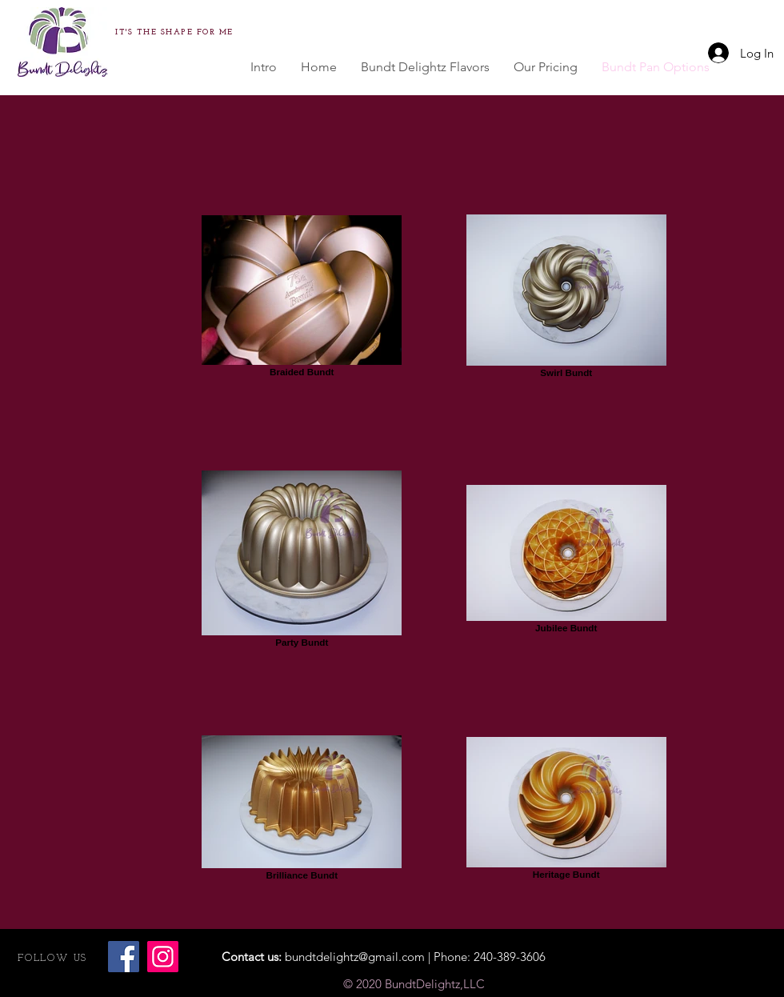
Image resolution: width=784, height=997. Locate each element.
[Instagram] (162, 956)
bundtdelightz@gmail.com (355, 956)
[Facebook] (123, 956)
